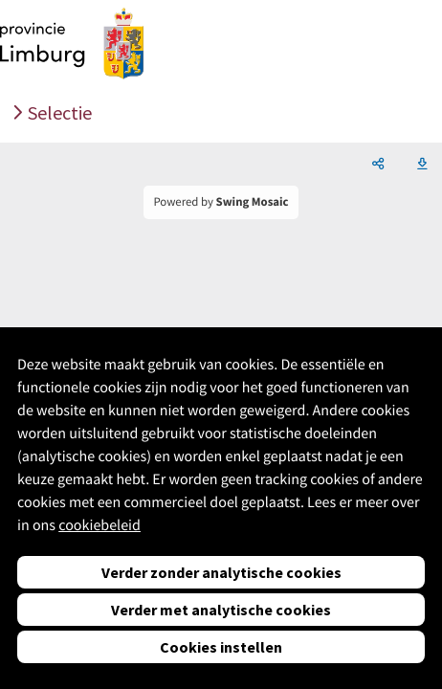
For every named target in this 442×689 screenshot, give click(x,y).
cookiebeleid (99, 525)
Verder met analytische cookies (221, 609)
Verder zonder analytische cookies (221, 572)
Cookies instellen (221, 646)
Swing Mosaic (252, 202)
